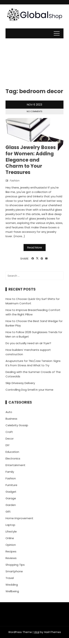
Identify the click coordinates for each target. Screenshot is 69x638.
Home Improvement (19, 518)
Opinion (11, 545)
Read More (34, 247)
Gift (8, 511)
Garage (11, 498)
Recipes (11, 551)
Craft (9, 432)
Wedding (12, 585)
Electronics (13, 458)
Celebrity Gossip (17, 425)
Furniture (11, 485)
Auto (9, 412)
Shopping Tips (15, 565)
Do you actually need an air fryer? (28, 343)
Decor (10, 438)
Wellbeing (12, 591)
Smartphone (14, 571)
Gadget (11, 492)
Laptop (10, 525)
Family (10, 472)
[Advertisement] (34, 60)
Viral (36, 632)
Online (10, 538)
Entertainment (15, 465)
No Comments (34, 111)
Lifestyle (11, 531)
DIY (8, 445)
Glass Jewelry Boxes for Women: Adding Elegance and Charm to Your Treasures (31, 160)
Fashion (15, 180)
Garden (11, 505)
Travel (10, 578)
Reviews (11, 558)
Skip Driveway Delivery (20, 383)
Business (11, 419)
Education (12, 452)
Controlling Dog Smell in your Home (29, 390)
